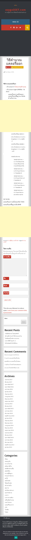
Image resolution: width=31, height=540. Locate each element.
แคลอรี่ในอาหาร (9, 505)
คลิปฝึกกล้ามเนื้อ (9, 468)
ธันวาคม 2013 (9, 442)
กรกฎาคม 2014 (9, 425)
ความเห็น (7, 257)
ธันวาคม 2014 (9, 413)
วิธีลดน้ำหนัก (8, 483)
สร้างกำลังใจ (8, 485)
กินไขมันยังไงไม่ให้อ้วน (11, 343)
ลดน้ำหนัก (16, 240)
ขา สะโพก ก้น (8, 463)
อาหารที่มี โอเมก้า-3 (10, 340)
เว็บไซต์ (6, 293)
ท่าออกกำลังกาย (9, 476)
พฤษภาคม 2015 (9, 401)
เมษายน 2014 (8, 432)
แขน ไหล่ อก (8, 502)
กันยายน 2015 (9, 394)
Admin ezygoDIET (18, 67)
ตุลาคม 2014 (8, 418)
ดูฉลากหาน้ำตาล (14, 355)
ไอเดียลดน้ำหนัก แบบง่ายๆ (12, 338)
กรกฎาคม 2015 (9, 396)
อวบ (6, 367)
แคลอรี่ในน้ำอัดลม (15, 361)
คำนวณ (24, 240)
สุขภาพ (7, 488)
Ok (16, 537)
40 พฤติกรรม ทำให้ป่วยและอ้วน (13, 336)
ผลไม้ (6, 478)
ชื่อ (5, 278)
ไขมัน (6, 512)
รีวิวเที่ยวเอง (7, 518)
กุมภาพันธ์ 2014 (9, 437)
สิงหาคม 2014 (9, 423)
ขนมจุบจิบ (7, 461)
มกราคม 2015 (9, 411)
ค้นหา (6, 318)
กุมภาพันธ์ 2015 (9, 408)
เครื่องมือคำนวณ (9, 500)
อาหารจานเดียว (9, 497)
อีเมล (5, 285)
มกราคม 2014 (9, 440)
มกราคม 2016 (9, 389)
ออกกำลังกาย (8, 492)
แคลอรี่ (4, 242)
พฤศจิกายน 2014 (9, 416)
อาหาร (6, 495)
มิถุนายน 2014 (9, 428)
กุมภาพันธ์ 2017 (9, 384)
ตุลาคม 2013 (8, 447)
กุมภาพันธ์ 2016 (9, 387)
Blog (6, 459)
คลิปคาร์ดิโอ (8, 466)
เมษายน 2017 (8, 379)
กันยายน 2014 (9, 420)
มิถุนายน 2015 (9, 399)
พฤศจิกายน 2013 (9, 445)
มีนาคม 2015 (8, 406)
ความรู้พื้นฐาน (11, 240)
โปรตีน (7, 509)
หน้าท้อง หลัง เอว (9, 490)
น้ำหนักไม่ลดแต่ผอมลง (15, 364)
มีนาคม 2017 (8, 382)
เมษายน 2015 (8, 403)
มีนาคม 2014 (8, 435)
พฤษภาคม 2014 (9, 430)
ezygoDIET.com (15, 9)
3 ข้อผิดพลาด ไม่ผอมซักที (12, 333)
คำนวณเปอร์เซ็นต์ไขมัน (13, 358)
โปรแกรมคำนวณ (20, 87)
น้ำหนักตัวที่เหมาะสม (14, 367)
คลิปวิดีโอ (7, 471)
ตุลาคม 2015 (8, 391)
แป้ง (6, 507)
